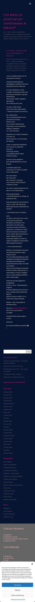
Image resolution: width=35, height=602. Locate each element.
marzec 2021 (7, 424)
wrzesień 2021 (8, 406)
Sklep (6, 560)
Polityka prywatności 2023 (18, 599)
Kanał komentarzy (9, 514)
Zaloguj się (7, 508)
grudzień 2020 (8, 430)
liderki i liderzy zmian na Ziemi (19, 39)
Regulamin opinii (10, 541)
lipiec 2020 (7, 444)
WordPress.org (8, 517)
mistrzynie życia (9, 494)
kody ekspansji (8, 482)
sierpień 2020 (8, 441)
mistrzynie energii (9, 491)
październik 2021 (9, 404)
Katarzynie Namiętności (19, 308)
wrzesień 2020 (8, 438)
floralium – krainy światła (11, 473)
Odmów (17, 590)
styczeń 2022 (8, 395)
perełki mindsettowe (10, 499)
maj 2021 (6, 418)
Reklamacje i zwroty (11, 537)
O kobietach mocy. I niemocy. (13, 374)
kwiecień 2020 (8, 453)
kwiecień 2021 (8, 421)
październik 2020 (9, 436)
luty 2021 (6, 427)
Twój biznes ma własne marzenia (14, 377)
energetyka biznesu (10, 34)
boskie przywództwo (18, 32)
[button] (32, 564)
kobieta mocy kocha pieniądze (13, 36)
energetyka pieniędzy (23, 34)
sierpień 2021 (8, 409)
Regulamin (8, 535)
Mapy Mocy (7, 488)
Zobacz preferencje (17, 595)
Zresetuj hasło (9, 558)
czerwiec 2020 (8, 447)
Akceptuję (17, 585)
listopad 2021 (8, 401)
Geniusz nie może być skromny (13, 366)
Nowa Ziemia (8, 497)
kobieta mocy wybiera (20, 68)
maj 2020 (6, 450)
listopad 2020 (8, 433)
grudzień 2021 (8, 398)
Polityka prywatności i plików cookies (16, 539)
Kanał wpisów (8, 511)
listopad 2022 (8, 392)
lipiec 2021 (7, 412)
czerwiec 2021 (8, 415)
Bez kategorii (8, 462)
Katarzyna (20, 59)
